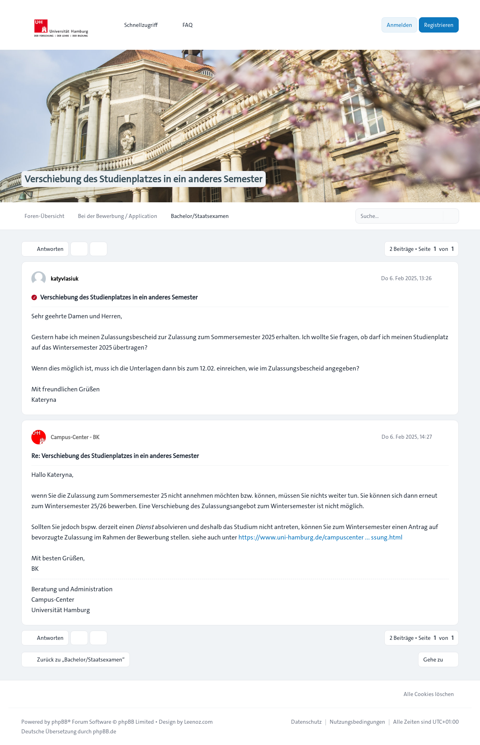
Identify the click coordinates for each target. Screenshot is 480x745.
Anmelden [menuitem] (399, 25)
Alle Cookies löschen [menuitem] (423, 694)
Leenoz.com (198, 722)
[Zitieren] (442, 278)
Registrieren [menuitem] (438, 25)
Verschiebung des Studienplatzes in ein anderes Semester (119, 297)
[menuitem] (137, 25)
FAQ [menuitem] (182, 25)
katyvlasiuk (64, 279)
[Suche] (436, 216)
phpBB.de (104, 731)
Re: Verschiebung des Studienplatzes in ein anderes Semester (115, 455)
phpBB (59, 722)
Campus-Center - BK (75, 437)
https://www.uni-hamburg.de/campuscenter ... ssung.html (320, 537)
